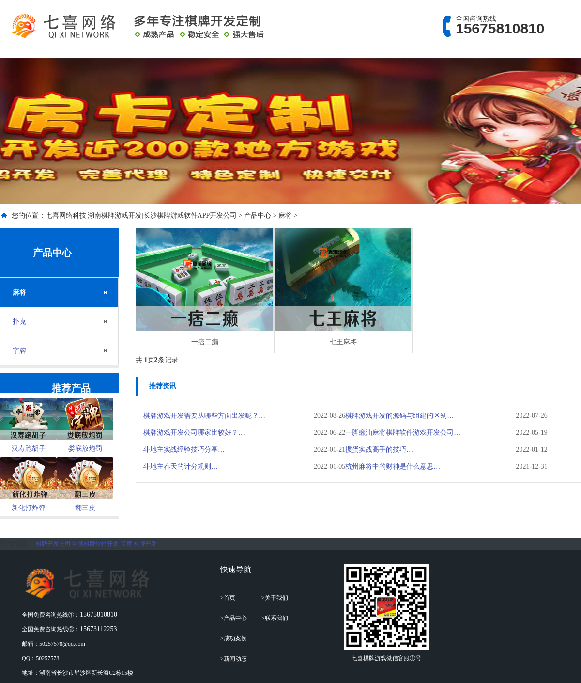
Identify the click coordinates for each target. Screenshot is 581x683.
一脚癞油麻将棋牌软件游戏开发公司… (402, 432)
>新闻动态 (233, 658)
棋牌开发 (145, 543)
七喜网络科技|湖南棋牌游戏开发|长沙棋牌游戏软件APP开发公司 (141, 215)
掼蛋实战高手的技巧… (379, 449)
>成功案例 (233, 638)
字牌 (19, 350)
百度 (126, 543)
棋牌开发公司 (53, 543)
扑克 (19, 321)
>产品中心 (233, 618)
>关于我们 (274, 597)
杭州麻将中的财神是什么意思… (392, 466)
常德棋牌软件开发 (95, 543)
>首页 (227, 597)
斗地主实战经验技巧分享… (184, 449)
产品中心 (257, 215)
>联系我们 (274, 618)
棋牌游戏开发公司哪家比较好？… (194, 432)
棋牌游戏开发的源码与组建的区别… (399, 415)
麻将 (285, 215)
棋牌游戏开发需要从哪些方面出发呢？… (204, 415)
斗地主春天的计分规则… (180, 466)
